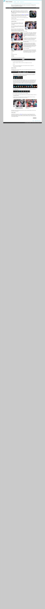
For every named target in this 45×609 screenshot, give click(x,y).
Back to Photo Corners (38, 120)
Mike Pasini (35, 122)
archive (18, 1)
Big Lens (23, 14)
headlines (15, 1)
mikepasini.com (22, 1)
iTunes (21, 114)
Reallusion (27, 14)
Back (33, 120)
